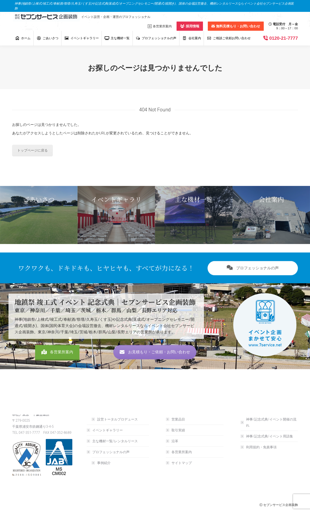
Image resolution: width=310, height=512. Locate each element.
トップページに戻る (32, 150)
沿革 (174, 441)
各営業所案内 (57, 363)
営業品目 (178, 419)
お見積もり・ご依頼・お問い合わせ (155, 363)
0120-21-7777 (283, 38)
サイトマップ (181, 463)
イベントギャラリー (107, 430)
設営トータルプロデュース (117, 419)
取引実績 (178, 430)
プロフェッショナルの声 (253, 279)
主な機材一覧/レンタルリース (115, 441)
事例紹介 (104, 463)
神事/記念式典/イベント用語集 (269, 436)
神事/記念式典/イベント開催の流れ (271, 422)
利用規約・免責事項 (261, 447)
